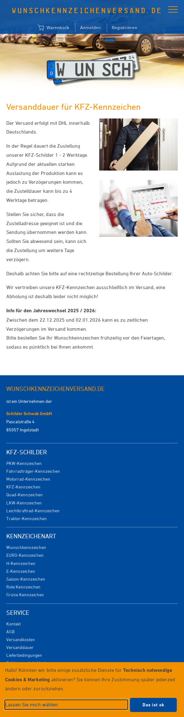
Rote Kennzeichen (23, 586)
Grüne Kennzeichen (25, 594)
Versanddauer (20, 647)
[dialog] (92, 689)
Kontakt (13, 623)
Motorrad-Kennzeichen (28, 479)
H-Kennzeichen (20, 563)
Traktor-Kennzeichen (26, 518)
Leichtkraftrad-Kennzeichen (33, 510)
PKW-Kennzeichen (24, 463)
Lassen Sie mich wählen (31, 704)
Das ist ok (153, 704)
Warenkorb (53, 28)
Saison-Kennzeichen (25, 579)
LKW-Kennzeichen (24, 502)
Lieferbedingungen (24, 655)
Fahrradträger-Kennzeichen (33, 471)
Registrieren (124, 27)
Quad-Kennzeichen (24, 494)
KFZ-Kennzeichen (23, 486)
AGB (10, 631)
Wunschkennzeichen (26, 547)
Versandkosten (20, 639)
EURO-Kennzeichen (25, 555)
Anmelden (90, 27)
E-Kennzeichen (20, 571)
